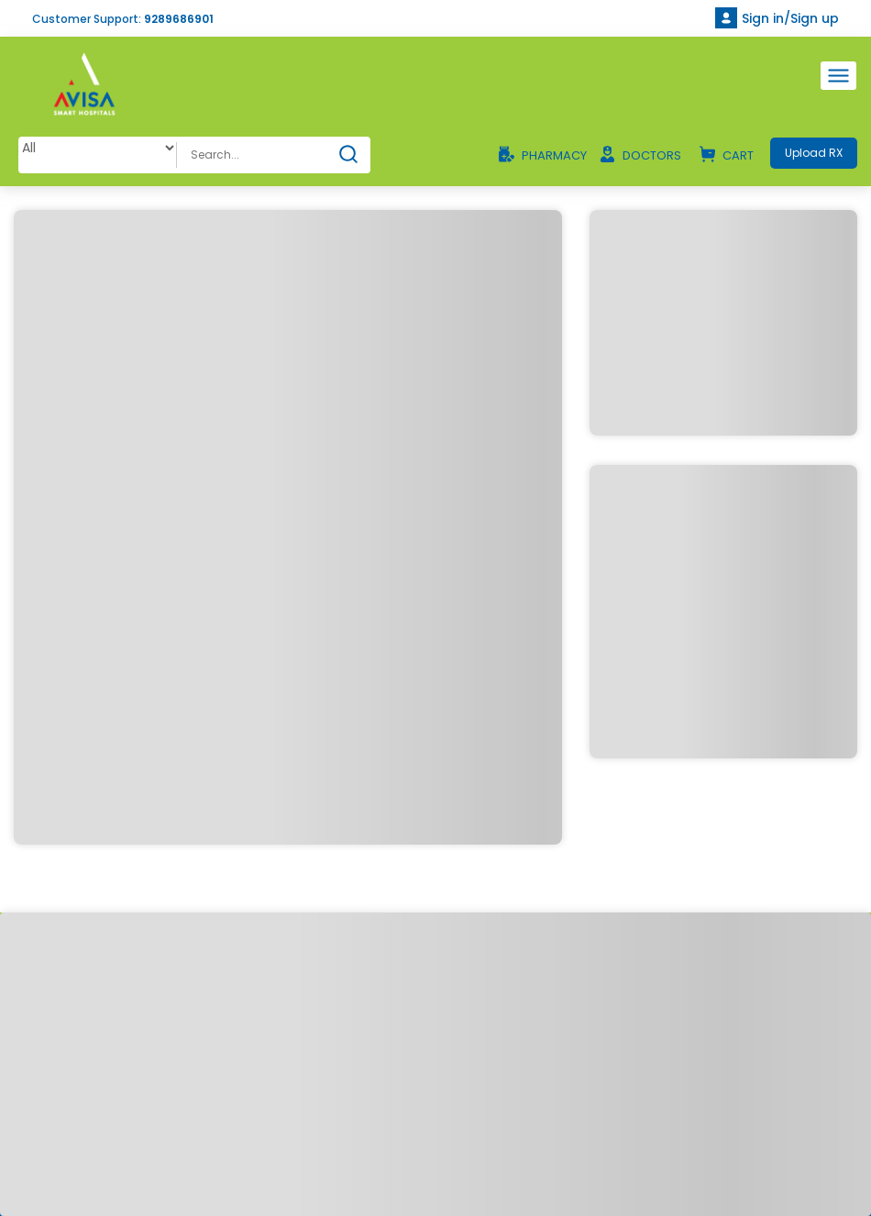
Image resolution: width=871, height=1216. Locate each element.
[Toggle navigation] (838, 75)
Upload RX (814, 152)
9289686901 (179, 19)
